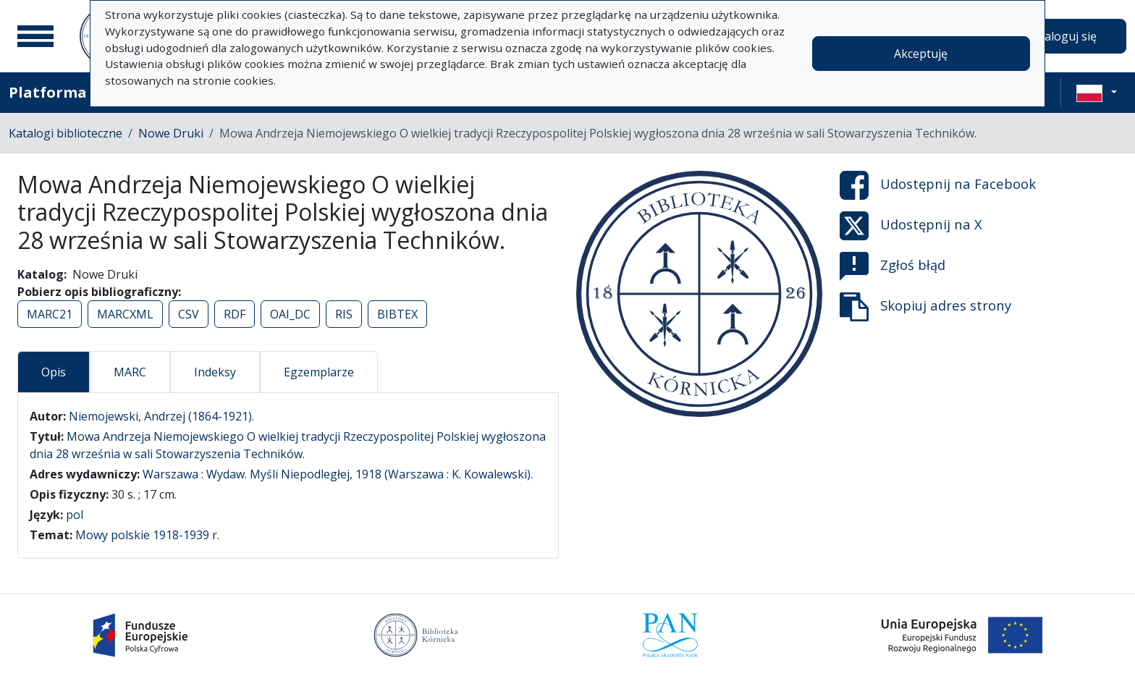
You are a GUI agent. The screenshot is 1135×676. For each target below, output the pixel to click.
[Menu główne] (35, 36)
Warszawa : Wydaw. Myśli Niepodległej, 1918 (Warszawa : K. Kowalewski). (338, 474)
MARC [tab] (130, 372)
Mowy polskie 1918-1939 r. (147, 535)
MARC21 (49, 314)
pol (74, 515)
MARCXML (125, 314)
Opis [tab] (53, 372)
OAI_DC (290, 314)
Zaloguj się (1067, 36)
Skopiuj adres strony (925, 306)
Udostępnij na (938, 185)
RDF (234, 314)
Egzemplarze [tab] (319, 372)
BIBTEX (397, 314)
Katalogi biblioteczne (65, 133)
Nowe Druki (170, 133)
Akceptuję (921, 54)
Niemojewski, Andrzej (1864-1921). (161, 416)
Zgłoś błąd (892, 266)
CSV (188, 314)
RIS (344, 314)
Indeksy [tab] (215, 372)
